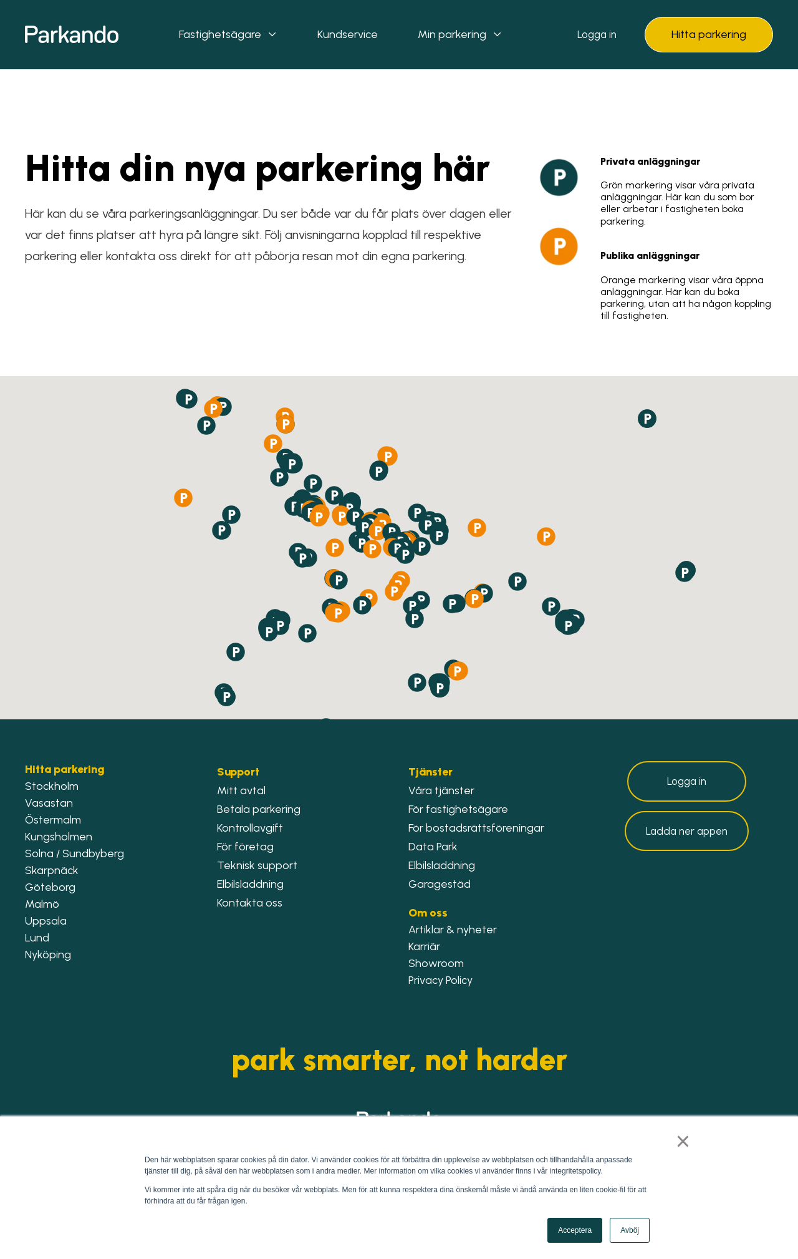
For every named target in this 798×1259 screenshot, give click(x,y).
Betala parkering (258, 809)
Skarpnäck (52, 870)
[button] (334, 495)
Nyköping (48, 954)
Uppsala (46, 921)
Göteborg (50, 887)
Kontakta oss (249, 903)
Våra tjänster (441, 790)
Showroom (436, 963)
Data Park (433, 846)
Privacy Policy (440, 980)
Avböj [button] (629, 1230)
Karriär (424, 946)
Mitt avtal (241, 790)
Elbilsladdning (250, 884)
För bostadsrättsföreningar (476, 828)
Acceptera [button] (575, 1230)
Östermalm (53, 820)
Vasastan (49, 803)
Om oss (428, 913)
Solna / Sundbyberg (74, 853)
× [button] (683, 1142)
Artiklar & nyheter (452, 929)
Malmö (42, 904)
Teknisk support (257, 865)
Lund (37, 938)
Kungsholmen (58, 836)
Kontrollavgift (250, 828)
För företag (245, 846)
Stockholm (53, 786)
